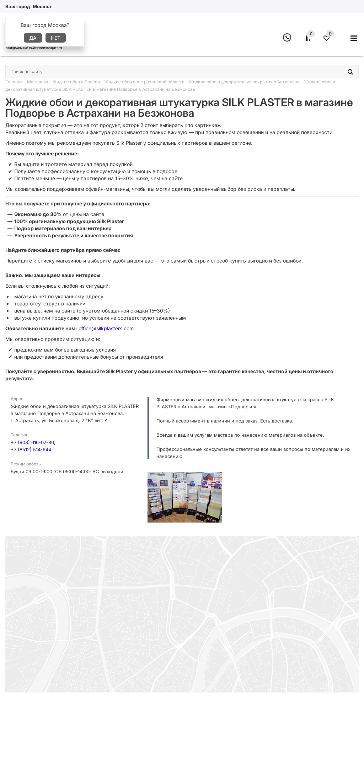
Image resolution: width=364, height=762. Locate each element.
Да (33, 38)
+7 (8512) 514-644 (31, 449)
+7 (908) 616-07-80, (33, 442)
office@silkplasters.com (106, 328)
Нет (55, 38)
